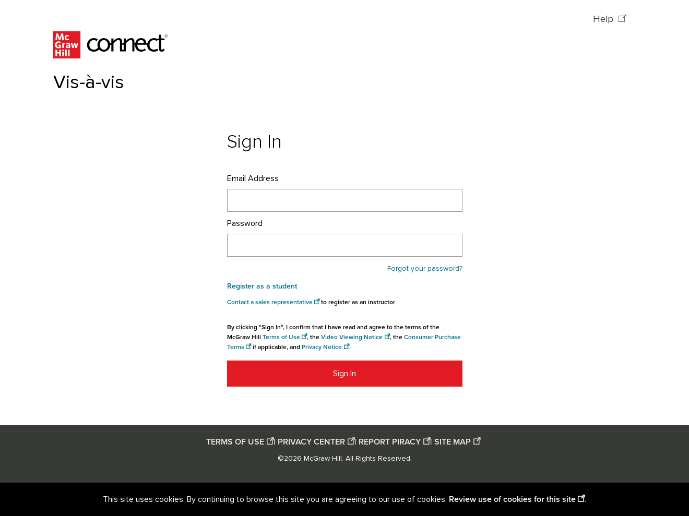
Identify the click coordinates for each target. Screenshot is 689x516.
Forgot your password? (424, 268)
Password (245, 223)
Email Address (253, 178)
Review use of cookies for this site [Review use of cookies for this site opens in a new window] (512, 499)
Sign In (344, 373)
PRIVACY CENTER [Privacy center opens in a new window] (311, 442)
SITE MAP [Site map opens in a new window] (452, 442)
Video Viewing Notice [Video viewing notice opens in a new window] (352, 337)
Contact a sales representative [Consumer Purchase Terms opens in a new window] (270, 302)
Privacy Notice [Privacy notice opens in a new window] (322, 347)
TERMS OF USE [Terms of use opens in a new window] (235, 442)
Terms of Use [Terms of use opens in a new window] (281, 337)
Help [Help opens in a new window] (604, 19)
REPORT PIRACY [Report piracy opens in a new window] (390, 442)
